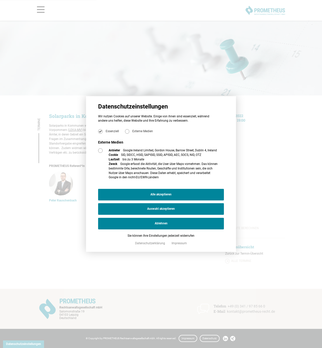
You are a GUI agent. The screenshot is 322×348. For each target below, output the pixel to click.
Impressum (179, 243)
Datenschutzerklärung (150, 243)
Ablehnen (161, 223)
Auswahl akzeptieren (161, 209)
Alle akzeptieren (161, 194)
